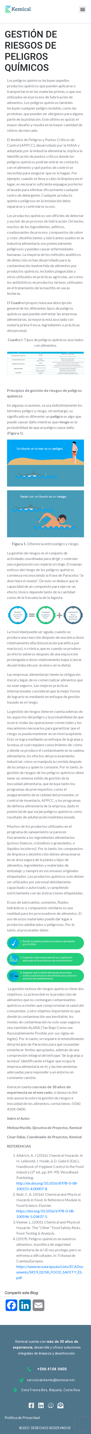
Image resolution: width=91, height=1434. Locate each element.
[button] (82, 9)
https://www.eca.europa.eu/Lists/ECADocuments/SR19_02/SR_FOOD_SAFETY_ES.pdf (50, 1272)
